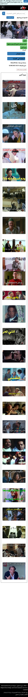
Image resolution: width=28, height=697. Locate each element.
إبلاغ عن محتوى (19, 694)
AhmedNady (14, 63)
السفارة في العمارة (19, 59)
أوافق (25, 1)
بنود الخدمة (25, 692)
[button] (23, 47)
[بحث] (3, 13)
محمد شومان (20, 54)
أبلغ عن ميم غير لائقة (21, 69)
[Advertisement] (14, 633)
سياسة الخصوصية (16, 692)
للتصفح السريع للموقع (22, 17)
